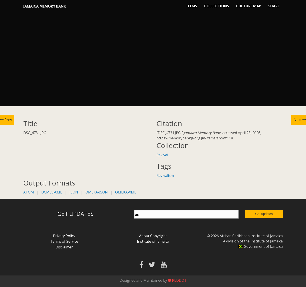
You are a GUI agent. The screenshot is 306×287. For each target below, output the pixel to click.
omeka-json (96, 192)
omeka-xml (125, 192)
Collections (216, 6)
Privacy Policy (64, 235)
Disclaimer (64, 247)
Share (273, 6)
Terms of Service (64, 241)
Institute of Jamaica (153, 241)
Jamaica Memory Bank (44, 6)
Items (191, 6)
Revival (162, 154)
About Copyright (153, 235)
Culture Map (248, 6)
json (73, 192)
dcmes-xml (51, 192)
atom (28, 192)
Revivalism (165, 175)
